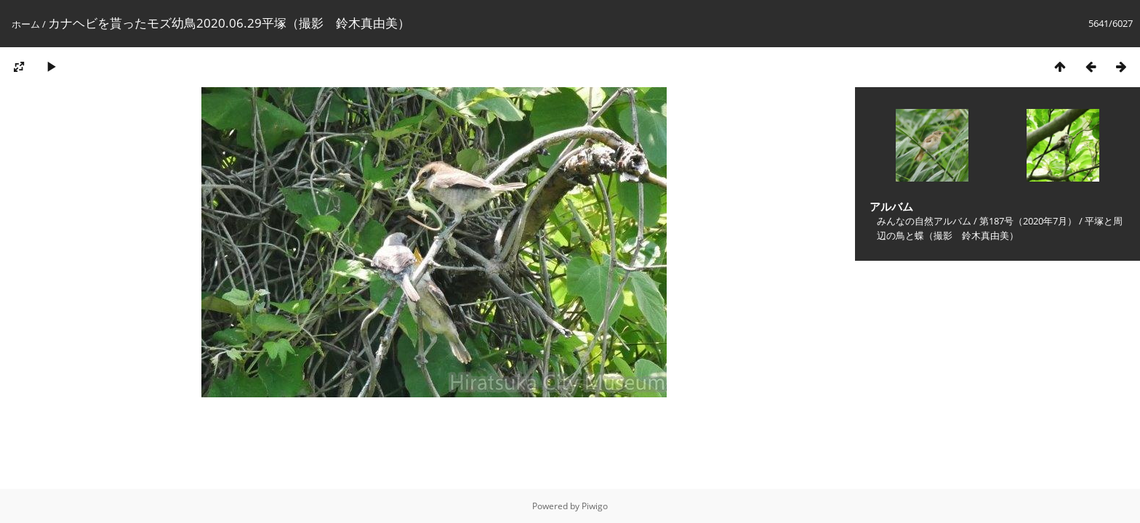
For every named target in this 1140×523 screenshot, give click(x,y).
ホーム (26, 24)
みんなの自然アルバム (924, 220)
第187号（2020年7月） (1028, 220)
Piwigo (595, 506)
